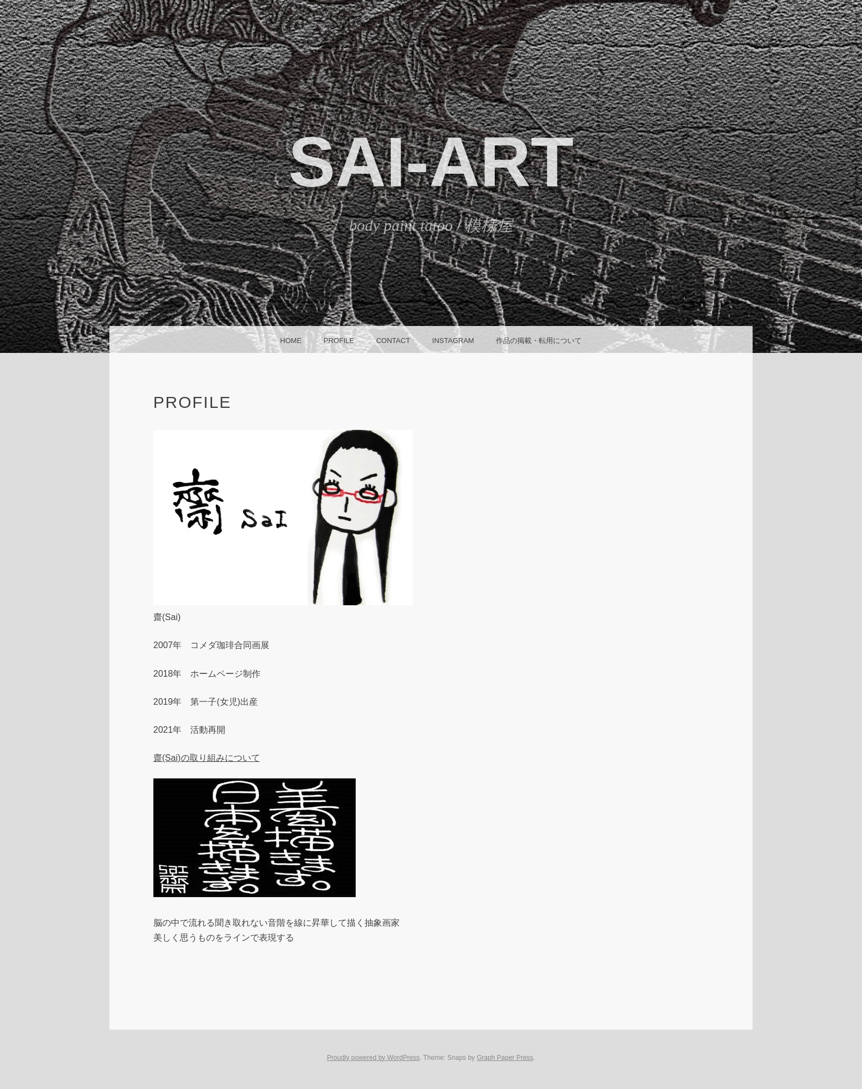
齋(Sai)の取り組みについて (206, 757)
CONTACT (393, 340)
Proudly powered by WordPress (373, 1058)
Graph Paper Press (505, 1058)
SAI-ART (430, 162)
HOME (291, 340)
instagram (453, 340)
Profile (339, 340)
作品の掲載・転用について (539, 340)
